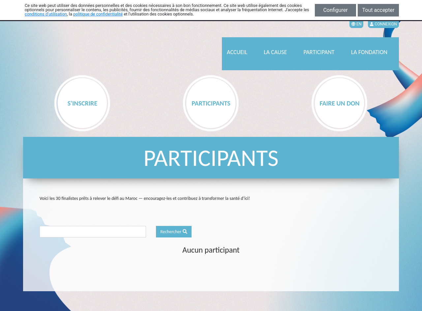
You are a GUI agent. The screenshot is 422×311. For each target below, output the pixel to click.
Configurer (335, 10)
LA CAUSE (275, 52)
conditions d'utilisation (46, 14)
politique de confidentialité (98, 14)
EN (356, 24)
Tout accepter (378, 10)
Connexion (383, 24)
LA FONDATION (369, 52)
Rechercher (173, 231)
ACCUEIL (237, 52)
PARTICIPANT (318, 52)
